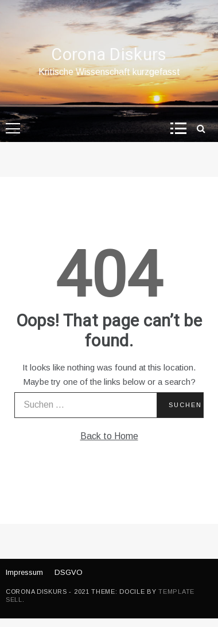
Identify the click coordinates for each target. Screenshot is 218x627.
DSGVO (68, 572)
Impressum (24, 572)
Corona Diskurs (108, 55)
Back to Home (109, 436)
